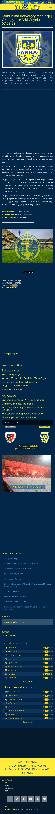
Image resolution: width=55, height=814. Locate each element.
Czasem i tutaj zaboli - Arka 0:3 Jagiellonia (23, 399)
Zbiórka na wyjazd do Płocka (15, 602)
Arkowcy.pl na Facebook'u (14, 622)
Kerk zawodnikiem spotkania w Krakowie (22, 413)
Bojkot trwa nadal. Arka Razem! (16, 596)
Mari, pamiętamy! (11, 374)
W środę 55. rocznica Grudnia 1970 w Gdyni (24, 378)
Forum (7, 785)
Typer (7, 791)
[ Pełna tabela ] (27, 681)
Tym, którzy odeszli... (12, 591)
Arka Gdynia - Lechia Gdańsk (27, 486)
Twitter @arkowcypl (9, 635)
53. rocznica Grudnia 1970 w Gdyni (19, 381)
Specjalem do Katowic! (13, 389)
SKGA (6, 783)
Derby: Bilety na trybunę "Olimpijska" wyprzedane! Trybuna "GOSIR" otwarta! (27, 585)
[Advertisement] (27, 119)
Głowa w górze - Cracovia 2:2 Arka (19, 417)
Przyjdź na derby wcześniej (15, 385)
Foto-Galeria (9, 788)
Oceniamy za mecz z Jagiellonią (17, 403)
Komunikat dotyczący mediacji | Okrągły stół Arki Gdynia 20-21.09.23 (26, 608)
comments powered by (14, 365)
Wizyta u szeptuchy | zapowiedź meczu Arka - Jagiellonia (25, 408)
